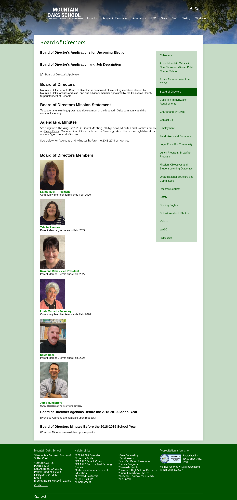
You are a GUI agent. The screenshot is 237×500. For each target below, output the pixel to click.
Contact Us (41, 485)
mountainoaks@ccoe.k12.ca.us (52, 480)
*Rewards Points (128, 467)
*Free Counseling (128, 455)
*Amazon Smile (84, 458)
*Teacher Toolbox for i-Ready (136, 476)
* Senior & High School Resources (138, 470)
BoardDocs (51, 131)
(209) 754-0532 (52, 471)
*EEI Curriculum (84, 478)
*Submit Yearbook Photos (133, 473)
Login (40, 496)
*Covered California (86, 476)
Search (196, 8)
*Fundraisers (126, 458)
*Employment (83, 481)
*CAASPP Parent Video (88, 461)
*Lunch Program (128, 464)
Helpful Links (82, 450)
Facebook (191, 8)
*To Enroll (124, 478)
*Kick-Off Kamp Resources (134, 461)
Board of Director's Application (62, 74)
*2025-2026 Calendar (87, 455)
